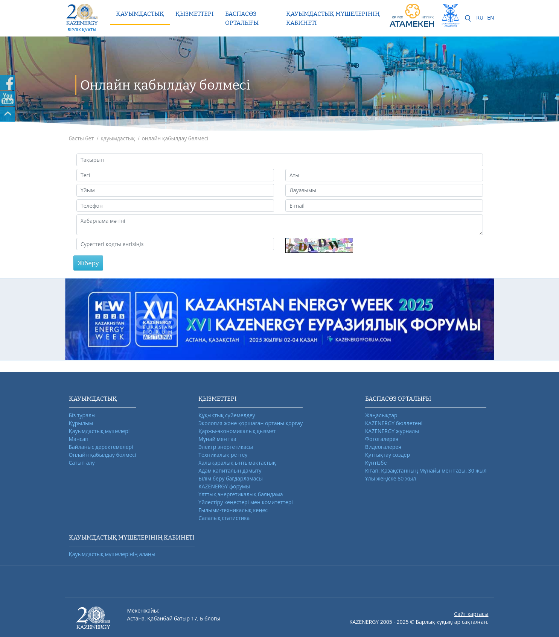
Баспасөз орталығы (242, 18)
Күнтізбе (376, 462)
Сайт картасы (471, 613)
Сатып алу (82, 462)
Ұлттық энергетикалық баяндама (240, 494)
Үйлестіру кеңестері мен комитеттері (245, 502)
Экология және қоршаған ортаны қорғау (250, 423)
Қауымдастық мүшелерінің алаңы (112, 554)
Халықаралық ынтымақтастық (237, 462)
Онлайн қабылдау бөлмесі (102, 454)
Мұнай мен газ (217, 438)
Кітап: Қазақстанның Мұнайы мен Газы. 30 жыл (426, 470)
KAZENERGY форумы (224, 486)
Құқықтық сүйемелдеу (226, 415)
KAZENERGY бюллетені (393, 423)
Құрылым (81, 423)
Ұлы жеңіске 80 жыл (390, 478)
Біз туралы (82, 415)
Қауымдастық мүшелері (99, 431)
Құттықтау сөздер (387, 454)
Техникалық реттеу (222, 454)
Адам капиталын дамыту (229, 470)
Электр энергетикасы (225, 446)
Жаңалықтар (381, 415)
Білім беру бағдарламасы (230, 478)
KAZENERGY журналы (392, 431)
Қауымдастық (140, 13)
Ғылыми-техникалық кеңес (233, 510)
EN (490, 17)
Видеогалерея (383, 446)
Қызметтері (194, 13)
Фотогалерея (381, 438)
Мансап (78, 438)
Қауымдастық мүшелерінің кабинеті (333, 18)
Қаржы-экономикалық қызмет (237, 431)
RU (479, 17)
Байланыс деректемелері (101, 446)
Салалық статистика (224, 517)
